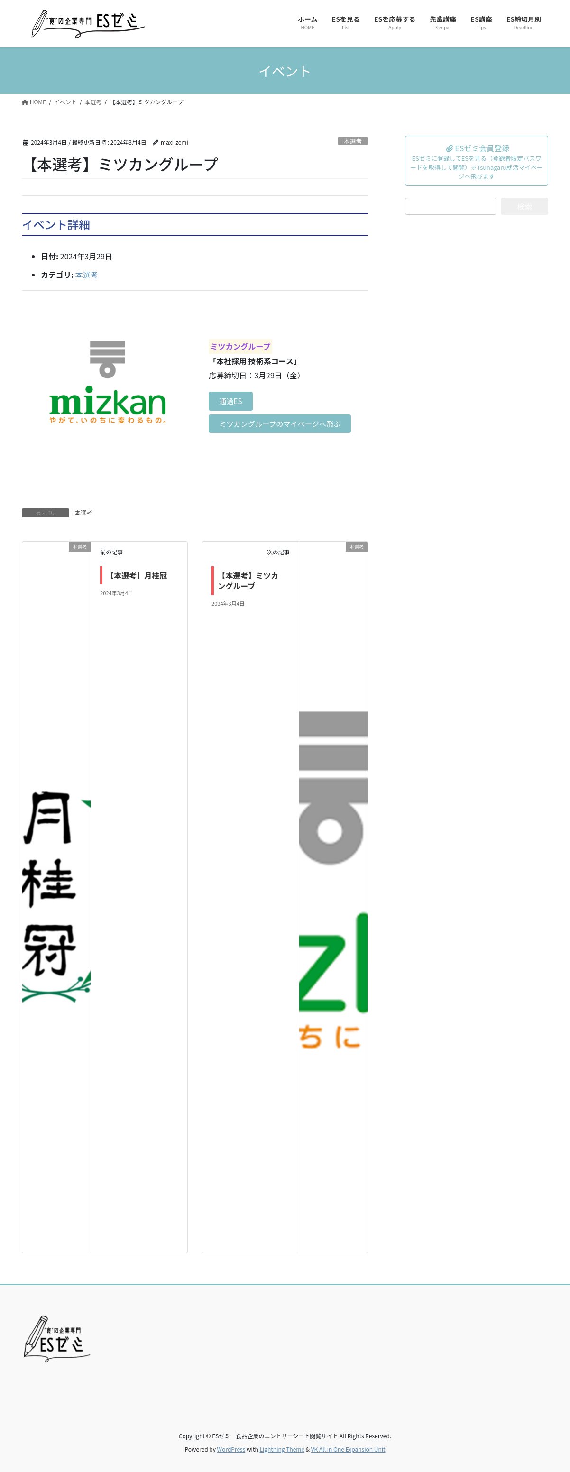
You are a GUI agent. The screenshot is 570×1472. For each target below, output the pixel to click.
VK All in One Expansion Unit (348, 1449)
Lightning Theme (281, 1449)
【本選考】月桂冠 (136, 575)
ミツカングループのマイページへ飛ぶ (281, 424)
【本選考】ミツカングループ (248, 580)
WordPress (231, 1449)
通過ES (232, 395)
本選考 (353, 141)
